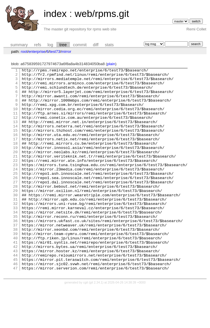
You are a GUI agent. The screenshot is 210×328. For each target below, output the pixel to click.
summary (19, 44)
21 (15, 174)
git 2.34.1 (96, 323)
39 (15, 267)
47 (15, 308)
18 (15, 158)
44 (15, 293)
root (24, 51)
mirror (66, 51)
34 (15, 241)
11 (15, 122)
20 (15, 169)
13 (15, 132)
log (50, 44)
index (55, 13)
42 (15, 282)
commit (80, 44)
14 (15, 138)
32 (15, 231)
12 (15, 127)
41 (15, 277)
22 (15, 179)
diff (95, 44)
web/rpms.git (102, 13)
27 (15, 205)
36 (15, 251)
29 (15, 215)
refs (37, 44)
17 (15, 153)
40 (15, 272)
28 (15, 210)
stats (109, 44)
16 (15, 148)
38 (15, 262)
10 (15, 117)
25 (15, 194)
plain (111, 64)
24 (15, 189)
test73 (55, 51)
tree (63, 44)
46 (15, 303)
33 (15, 236)
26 (15, 200)
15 (15, 143)
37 (15, 256)
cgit (86, 323)
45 (15, 298)
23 (15, 184)
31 (15, 225)
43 (15, 287)
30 (15, 220)
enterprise (36, 51)
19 (15, 163)
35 (15, 246)
